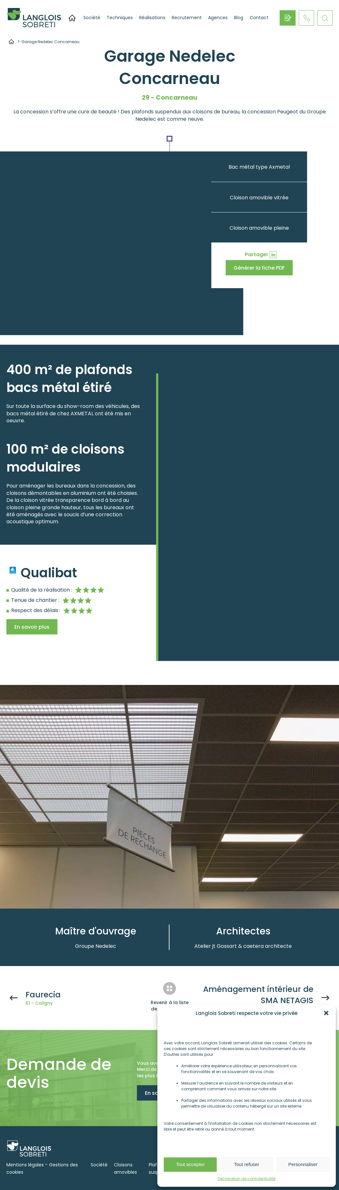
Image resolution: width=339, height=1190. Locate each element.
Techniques (120, 17)
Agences (218, 17)
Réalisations (152, 17)
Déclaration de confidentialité (246, 1178)
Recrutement (187, 17)
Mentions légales (25, 1165)
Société (91, 17)
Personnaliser (303, 1164)
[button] (326, 1013)
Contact (259, 17)
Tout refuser (246, 1164)
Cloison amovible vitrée (259, 197)
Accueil (72, 18)
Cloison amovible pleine (259, 228)
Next (296, 884)
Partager (256, 254)
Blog (238, 17)
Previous (280, 884)
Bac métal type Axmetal (259, 167)
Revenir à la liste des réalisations (170, 1005)
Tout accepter (190, 1164)
